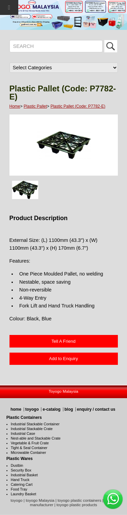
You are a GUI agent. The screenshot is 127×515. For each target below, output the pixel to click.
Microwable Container (28, 452)
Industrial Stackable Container (35, 424)
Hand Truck (20, 480)
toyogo (32, 409)
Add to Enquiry (63, 358)
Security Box (21, 470)
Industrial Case (23, 433)
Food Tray (19, 489)
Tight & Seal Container (29, 448)
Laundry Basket (23, 494)
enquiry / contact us (96, 409)
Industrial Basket (24, 475)
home (15, 409)
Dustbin (17, 465)
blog (68, 409)
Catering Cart (22, 484)
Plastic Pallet (35, 106)
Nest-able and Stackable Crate (36, 438)
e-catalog (52, 409)
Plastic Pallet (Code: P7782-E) (77, 106)
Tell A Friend (63, 341)
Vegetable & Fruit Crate (30, 443)
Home (14, 106)
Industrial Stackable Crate (32, 429)
